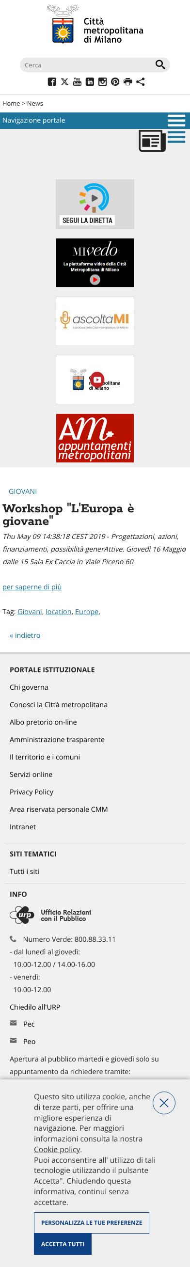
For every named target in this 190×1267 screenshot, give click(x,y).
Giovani (23, 491)
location (58, 612)
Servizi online (31, 774)
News (35, 103)
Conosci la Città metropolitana (59, 705)
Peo (29, 1041)
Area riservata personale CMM (59, 809)
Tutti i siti (24, 871)
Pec (29, 1024)
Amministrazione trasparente (57, 739)
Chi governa (29, 687)
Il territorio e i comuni (45, 757)
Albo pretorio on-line (43, 722)
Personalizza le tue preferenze (91, 1223)
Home (11, 103)
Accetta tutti (62, 1244)
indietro (28, 635)
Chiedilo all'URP (36, 1007)
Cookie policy (57, 1149)
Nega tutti (164, 1103)
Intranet (23, 827)
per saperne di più (32, 587)
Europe (86, 612)
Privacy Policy (31, 792)
